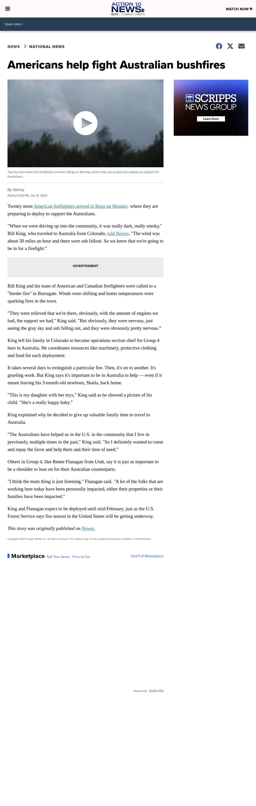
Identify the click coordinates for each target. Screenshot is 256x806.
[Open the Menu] (8, 9)
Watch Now (239, 9)
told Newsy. (118, 233)
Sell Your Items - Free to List (68, 556)
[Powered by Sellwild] (156, 690)
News (14, 47)
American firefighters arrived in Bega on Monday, (81, 206)
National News (47, 47)
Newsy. (88, 528)
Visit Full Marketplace (147, 556)
